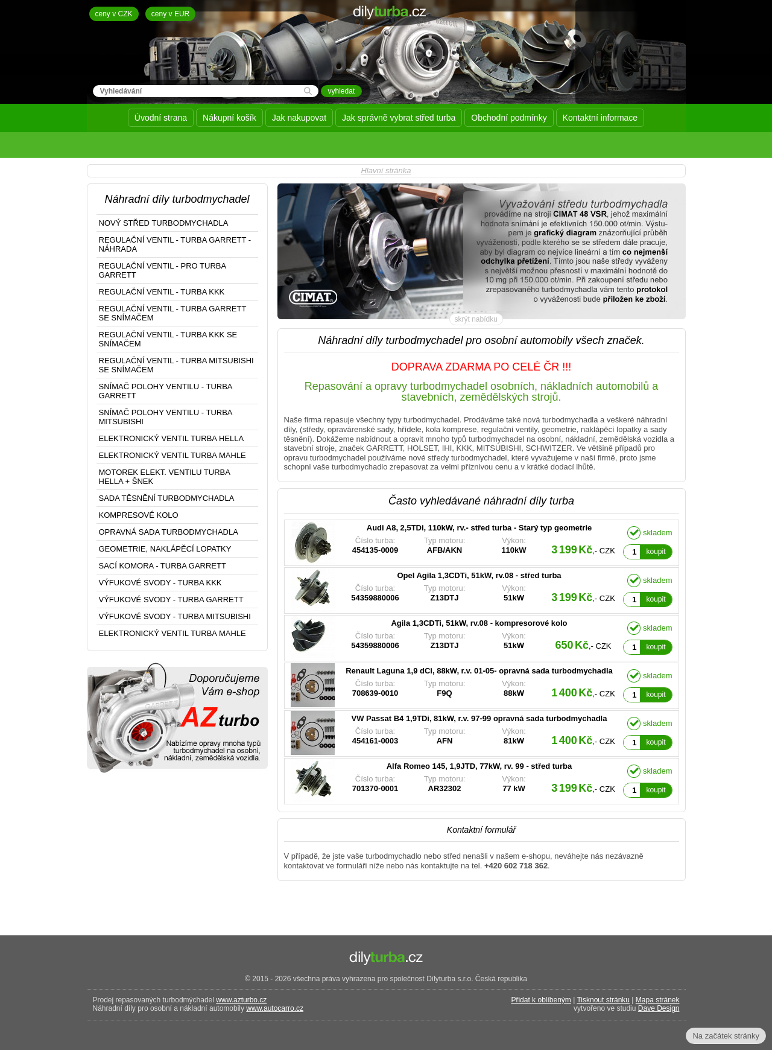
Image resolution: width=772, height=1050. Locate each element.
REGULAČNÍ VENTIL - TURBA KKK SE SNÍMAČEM (168, 339)
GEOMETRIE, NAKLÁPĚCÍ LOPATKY (165, 548)
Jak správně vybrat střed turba (398, 117)
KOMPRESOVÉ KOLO (139, 515)
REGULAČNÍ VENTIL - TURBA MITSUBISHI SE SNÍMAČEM (176, 365)
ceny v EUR (170, 14)
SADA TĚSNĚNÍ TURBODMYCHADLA (167, 498)
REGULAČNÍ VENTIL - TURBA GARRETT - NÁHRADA (175, 244)
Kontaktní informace (600, 117)
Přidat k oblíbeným (541, 1000)
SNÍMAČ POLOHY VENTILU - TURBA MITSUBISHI (166, 417)
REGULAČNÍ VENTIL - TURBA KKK (162, 291)
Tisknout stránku (603, 1000)
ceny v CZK (114, 14)
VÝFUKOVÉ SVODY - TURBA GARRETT (171, 599)
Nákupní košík (229, 117)
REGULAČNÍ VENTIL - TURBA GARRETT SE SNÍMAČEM (173, 313)
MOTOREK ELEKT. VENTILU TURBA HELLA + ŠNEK (164, 477)
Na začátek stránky (725, 1035)
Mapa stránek (658, 1000)
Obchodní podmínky (508, 117)
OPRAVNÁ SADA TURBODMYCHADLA (168, 531)
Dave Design (659, 1008)
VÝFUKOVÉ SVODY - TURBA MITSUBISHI (175, 616)
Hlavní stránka (386, 170)
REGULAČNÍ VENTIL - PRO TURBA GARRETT (163, 270)
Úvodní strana (160, 117)
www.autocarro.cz (274, 1008)
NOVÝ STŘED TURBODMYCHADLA (164, 223)
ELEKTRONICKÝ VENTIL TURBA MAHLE (172, 455)
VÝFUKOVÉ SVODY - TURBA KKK (160, 582)
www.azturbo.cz (241, 1000)
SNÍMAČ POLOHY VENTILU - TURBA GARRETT (166, 391)
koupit (655, 551)
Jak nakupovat (299, 117)
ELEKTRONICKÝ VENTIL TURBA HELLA (171, 438)
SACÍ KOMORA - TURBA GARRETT (162, 565)
